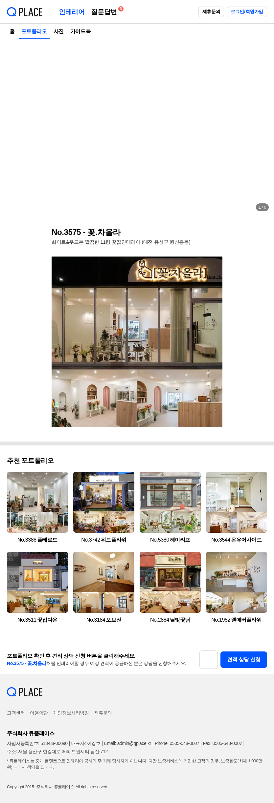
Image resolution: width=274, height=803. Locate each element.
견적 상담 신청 (244, 659)
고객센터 (16, 712)
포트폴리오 (34, 31)
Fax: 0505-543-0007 (222, 743)
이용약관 (39, 712)
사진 (59, 31)
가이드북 (80, 31)
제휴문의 (211, 11)
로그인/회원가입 (247, 11)
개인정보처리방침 (71, 712)
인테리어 (71, 11)
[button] (11, 127)
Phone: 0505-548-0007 (177, 743)
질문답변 (105, 10)
